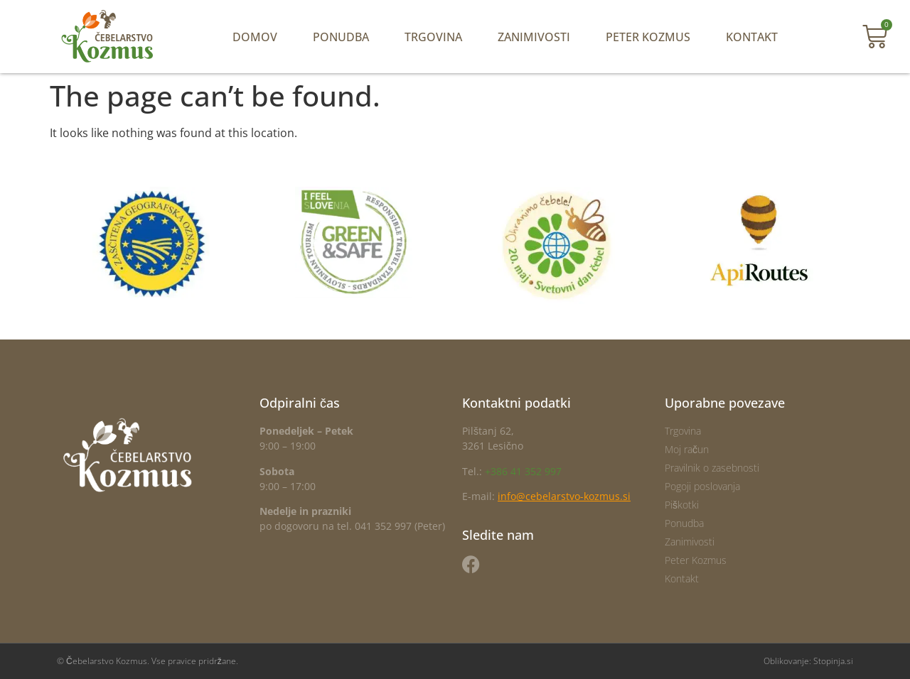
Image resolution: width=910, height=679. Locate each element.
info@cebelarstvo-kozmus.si (564, 496)
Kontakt (752, 37)
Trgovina (433, 37)
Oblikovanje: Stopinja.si (808, 661)
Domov (254, 37)
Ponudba (341, 37)
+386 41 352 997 (523, 471)
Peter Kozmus (648, 37)
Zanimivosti (534, 37)
